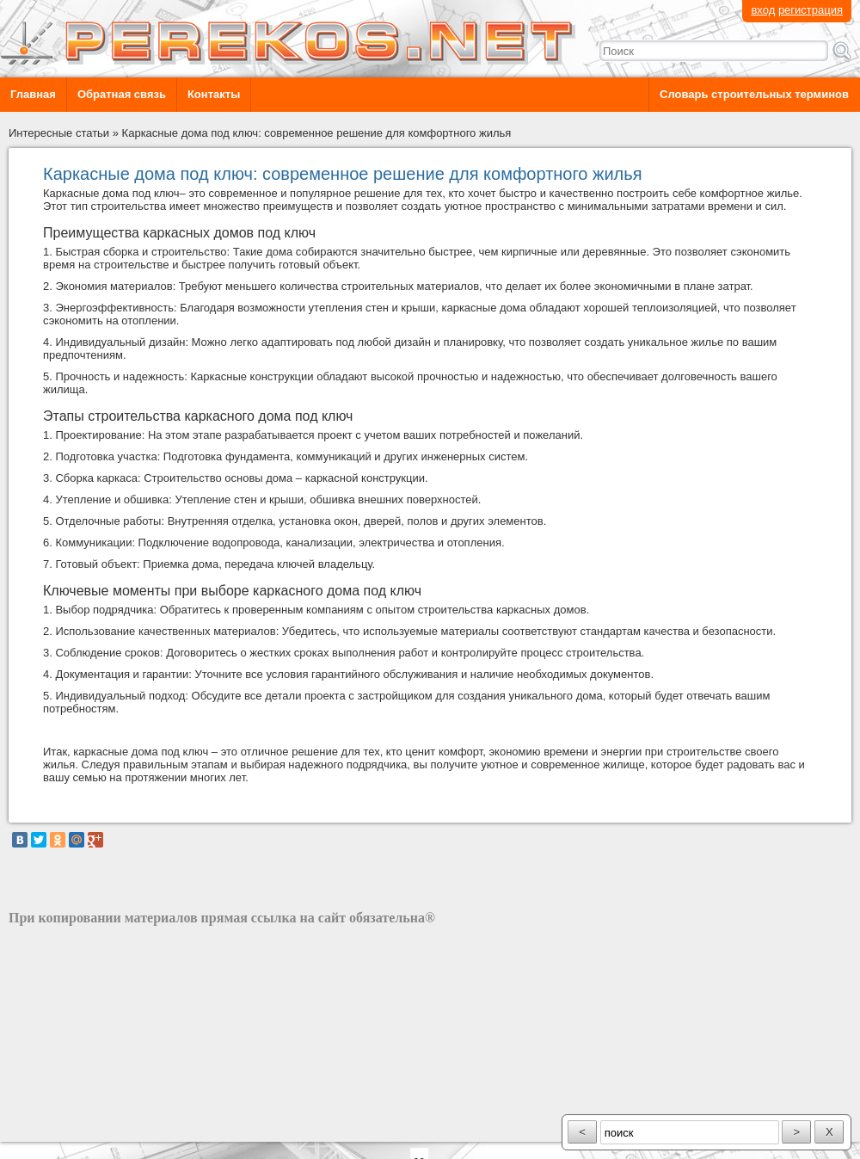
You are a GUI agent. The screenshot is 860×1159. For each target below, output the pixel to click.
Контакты (213, 94)
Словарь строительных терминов (754, 94)
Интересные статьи (59, 132)
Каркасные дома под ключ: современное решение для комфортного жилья (317, 132)
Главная (33, 94)
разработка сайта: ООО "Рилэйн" (95, 1126)
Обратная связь (121, 94)
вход (763, 9)
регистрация (810, 9)
